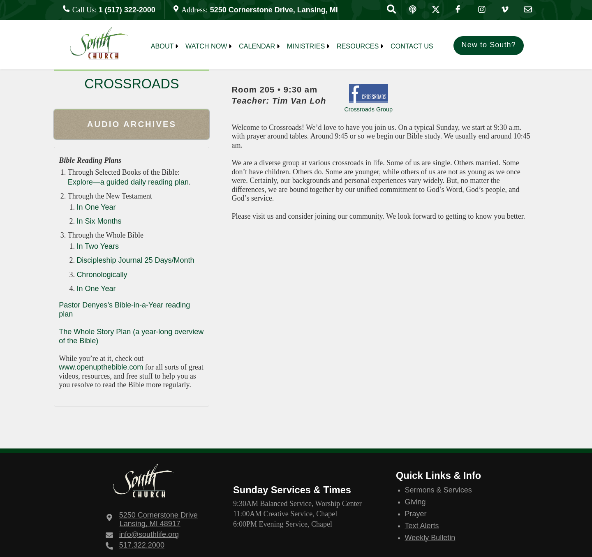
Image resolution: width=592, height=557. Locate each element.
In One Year (96, 207)
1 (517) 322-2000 (127, 10)
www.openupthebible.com (101, 367)
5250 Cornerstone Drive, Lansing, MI (274, 10)
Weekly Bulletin (430, 538)
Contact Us (412, 46)
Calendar (257, 46)
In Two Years (97, 246)
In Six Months (98, 221)
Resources (358, 46)
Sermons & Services (438, 490)
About (162, 46)
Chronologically (101, 274)
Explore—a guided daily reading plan (128, 182)
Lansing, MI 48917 (158, 519)
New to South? (489, 45)
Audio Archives (131, 124)
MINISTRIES (306, 46)
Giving (415, 502)
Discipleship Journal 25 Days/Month (135, 260)
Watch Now (206, 46)
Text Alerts (422, 526)
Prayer (416, 514)
